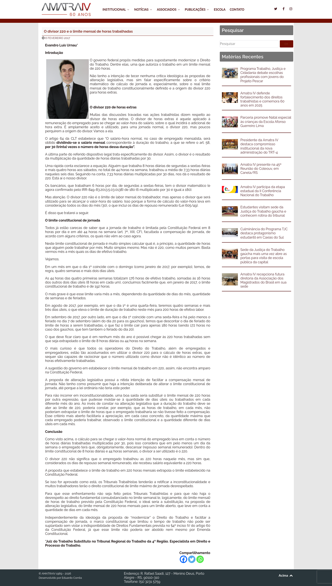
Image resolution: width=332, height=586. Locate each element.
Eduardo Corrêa (72, 577)
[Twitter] (191, 559)
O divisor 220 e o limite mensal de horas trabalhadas (88, 31)
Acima (286, 575)
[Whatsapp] (200, 559)
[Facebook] (183, 559)
